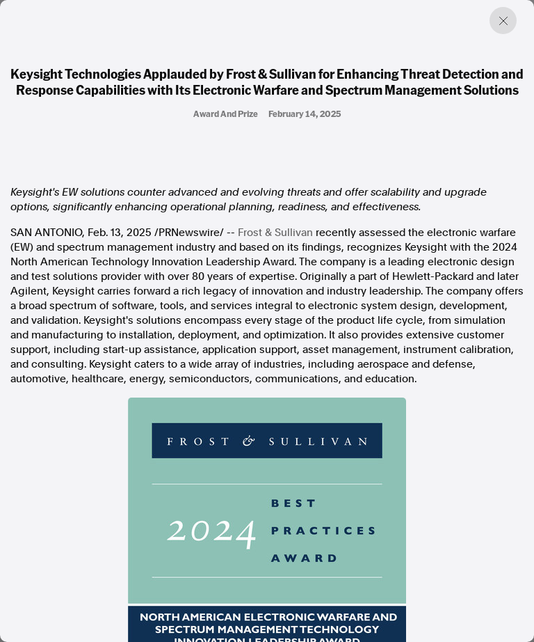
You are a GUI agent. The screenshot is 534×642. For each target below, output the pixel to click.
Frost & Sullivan (275, 232)
